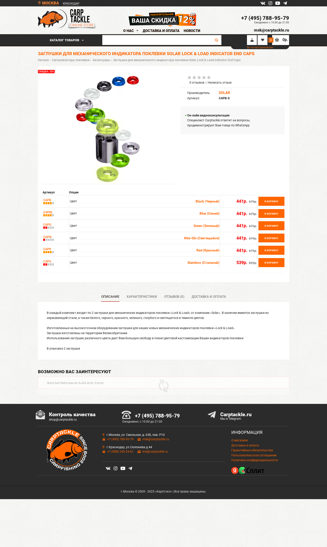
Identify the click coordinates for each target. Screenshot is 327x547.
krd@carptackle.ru (155, 470)
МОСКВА (50, 3)
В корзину (271, 201)
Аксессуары (101, 60)
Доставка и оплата (209, 297)
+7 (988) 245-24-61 (120, 470)
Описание (110, 297)
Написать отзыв (220, 82)
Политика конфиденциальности (254, 479)
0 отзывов (196, 82)
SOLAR (224, 93)
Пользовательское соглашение (254, 474)
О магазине (239, 459)
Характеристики (142, 297)
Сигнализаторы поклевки (70, 60)
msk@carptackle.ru (271, 30)
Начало (43, 60)
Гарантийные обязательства (252, 469)
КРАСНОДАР (71, 3)
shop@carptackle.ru (63, 438)
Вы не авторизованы (260, 47)
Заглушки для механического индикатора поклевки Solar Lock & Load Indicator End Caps (176, 60)
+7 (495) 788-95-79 (265, 18)
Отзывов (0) (174, 297)
